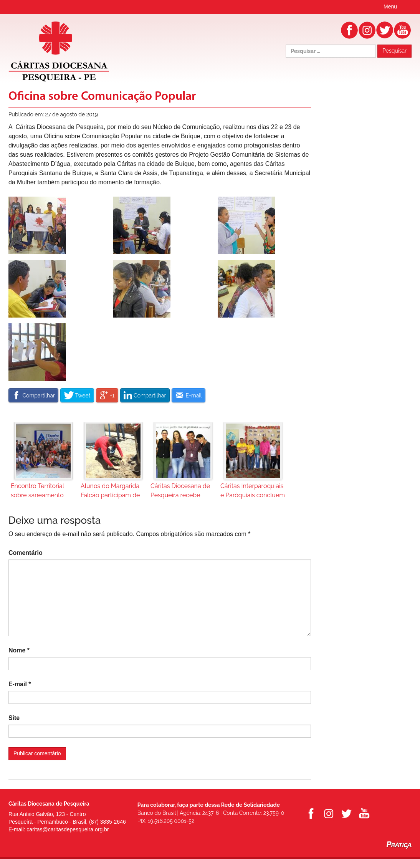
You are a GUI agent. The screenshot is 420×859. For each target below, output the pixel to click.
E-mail (19, 684)
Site (14, 718)
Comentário (25, 552)
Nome (19, 650)
